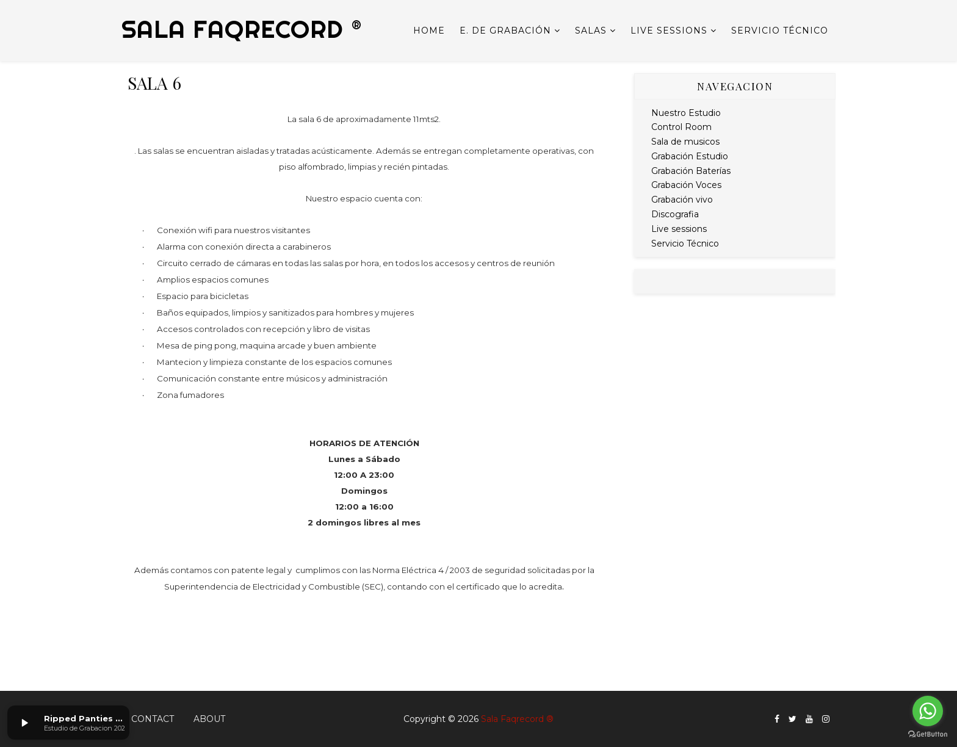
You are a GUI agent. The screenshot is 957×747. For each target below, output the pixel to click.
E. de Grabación (505, 30)
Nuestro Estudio (686, 112)
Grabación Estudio (689, 156)
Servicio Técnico (779, 30)
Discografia (675, 214)
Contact (152, 718)
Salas (591, 30)
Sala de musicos (685, 141)
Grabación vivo (682, 199)
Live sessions (668, 30)
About (209, 718)
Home (429, 30)
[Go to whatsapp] (927, 711)
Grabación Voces (686, 184)
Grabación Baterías (691, 170)
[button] (24, 722)
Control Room (681, 126)
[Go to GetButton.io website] (927, 734)
